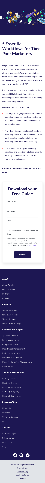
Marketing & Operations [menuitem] (12, 387)
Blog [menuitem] (4, 421)
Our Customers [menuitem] (8, 289)
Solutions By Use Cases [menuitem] (13, 372)
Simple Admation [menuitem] (9, 310)
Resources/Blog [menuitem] (9, 402)
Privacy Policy (31, 245)
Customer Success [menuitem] (10, 417)
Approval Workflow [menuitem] (10, 336)
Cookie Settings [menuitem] (22, 475)
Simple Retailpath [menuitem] (9, 319)
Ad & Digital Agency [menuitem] (10, 392)
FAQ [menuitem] (4, 447)
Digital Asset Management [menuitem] (13, 349)
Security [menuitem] (22, 478)
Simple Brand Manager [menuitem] (11, 323)
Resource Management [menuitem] (12, 358)
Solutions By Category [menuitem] (12, 330)
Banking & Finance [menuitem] (10, 378)
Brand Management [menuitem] (10, 340)
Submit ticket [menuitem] (8, 438)
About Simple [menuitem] (8, 285)
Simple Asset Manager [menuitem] (11, 315)
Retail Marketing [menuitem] (9, 366)
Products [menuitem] (6, 304)
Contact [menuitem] (5, 298)
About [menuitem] (5, 279)
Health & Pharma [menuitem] (9, 383)
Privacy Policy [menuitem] (22, 468)
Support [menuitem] (6, 427)
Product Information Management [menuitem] (17, 362)
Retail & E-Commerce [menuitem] (11, 396)
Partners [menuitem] (5, 294)
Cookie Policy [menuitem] (22, 472)
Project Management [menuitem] (11, 353)
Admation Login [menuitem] (9, 433)
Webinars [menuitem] (6, 413)
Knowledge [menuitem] (7, 408)
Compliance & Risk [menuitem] (10, 344)
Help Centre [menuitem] (7, 442)
